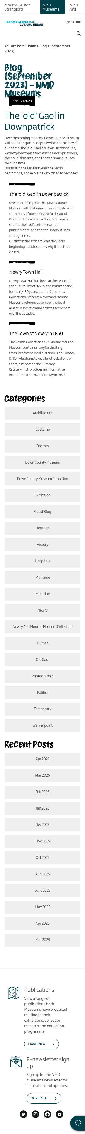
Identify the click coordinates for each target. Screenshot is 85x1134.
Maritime (42, 578)
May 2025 (42, 907)
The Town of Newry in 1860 (36, 333)
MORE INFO (36, 1044)
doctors (42, 446)
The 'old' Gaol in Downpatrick (38, 194)
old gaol (42, 660)
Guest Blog (42, 512)
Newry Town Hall (26, 272)
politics (42, 693)
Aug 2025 (42, 874)
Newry (42, 610)
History (42, 545)
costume (43, 430)
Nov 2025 (42, 841)
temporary (42, 709)
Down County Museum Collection (42, 479)
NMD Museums (51, 7)
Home (31, 46)
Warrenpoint (42, 726)
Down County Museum (42, 462)
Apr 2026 (43, 759)
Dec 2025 (42, 825)
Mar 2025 (42, 940)
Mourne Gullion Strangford (18, 7)
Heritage (42, 528)
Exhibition (42, 495)
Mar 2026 (42, 776)
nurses (42, 643)
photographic (42, 676)
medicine (43, 594)
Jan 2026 (42, 808)
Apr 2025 (42, 924)
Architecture (42, 413)
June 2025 (42, 891)
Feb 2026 (42, 792)
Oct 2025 (42, 858)
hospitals (42, 561)
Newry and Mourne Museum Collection (43, 627)
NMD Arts (74, 7)
